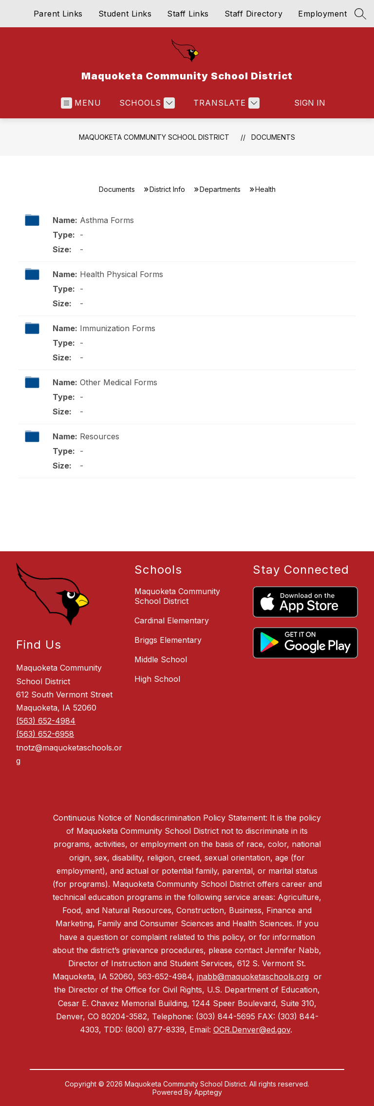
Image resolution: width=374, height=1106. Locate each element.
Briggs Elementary (168, 640)
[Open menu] (81, 103)
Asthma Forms (107, 220)
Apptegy (208, 1092)
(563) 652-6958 (45, 734)
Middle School (160, 659)
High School (157, 679)
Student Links (125, 14)
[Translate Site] (225, 103)
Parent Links (58, 14)
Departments (220, 189)
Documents (273, 137)
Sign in (303, 103)
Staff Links (188, 14)
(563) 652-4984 (45, 721)
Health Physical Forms (121, 274)
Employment (322, 14)
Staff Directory (253, 14)
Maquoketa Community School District (154, 137)
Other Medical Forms (118, 382)
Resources (99, 436)
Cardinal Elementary (171, 620)
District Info (167, 189)
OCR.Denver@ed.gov (251, 1029)
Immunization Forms (117, 328)
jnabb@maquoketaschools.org (253, 976)
